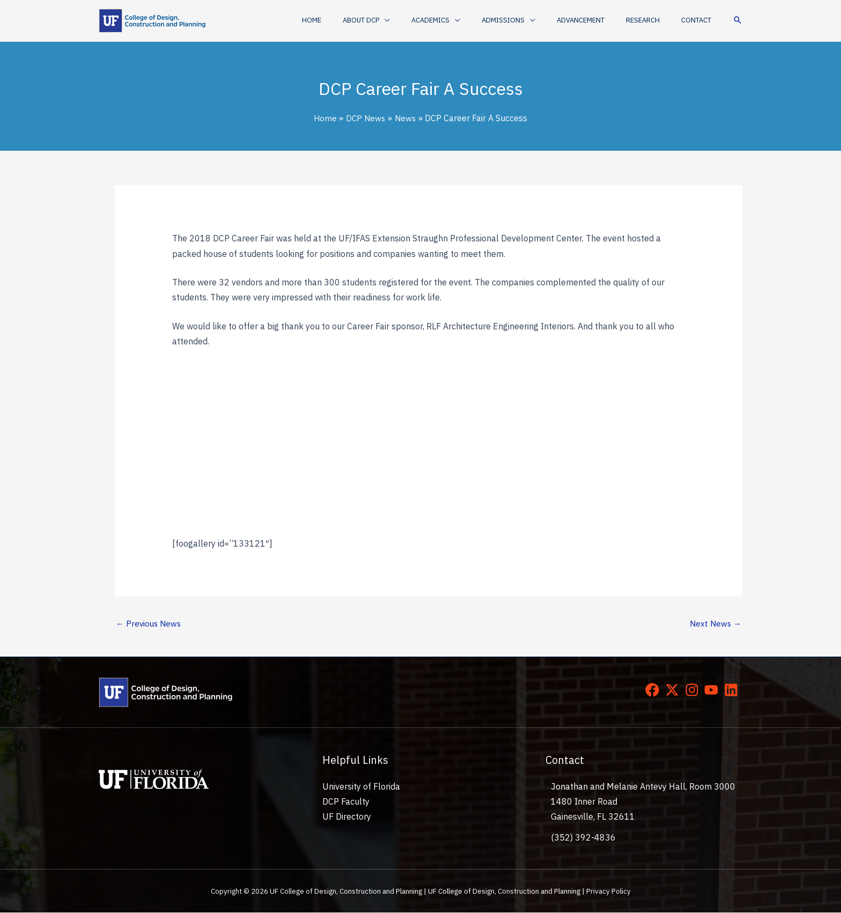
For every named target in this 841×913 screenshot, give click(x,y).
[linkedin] (733, 690)
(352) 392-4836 (583, 838)
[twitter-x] (674, 690)
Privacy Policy (608, 892)
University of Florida (361, 787)
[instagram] (694, 690)
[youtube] (713, 690)
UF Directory (346, 817)
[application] (425, 20)
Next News (714, 624)
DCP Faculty (346, 802)
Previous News (150, 624)
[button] (407, 20)
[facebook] (654, 690)
